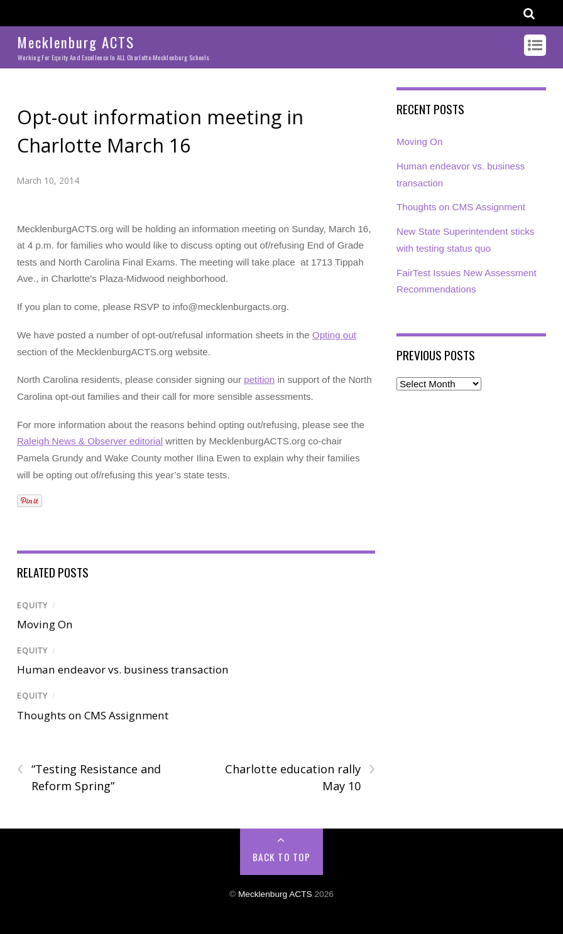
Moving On (45, 624)
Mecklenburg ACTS (275, 894)
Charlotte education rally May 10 (300, 777)
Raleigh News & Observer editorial (90, 441)
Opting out (334, 335)
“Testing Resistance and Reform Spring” (89, 777)
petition (259, 379)
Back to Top (282, 857)
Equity (32, 605)
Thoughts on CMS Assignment (92, 715)
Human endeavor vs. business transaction (123, 669)
